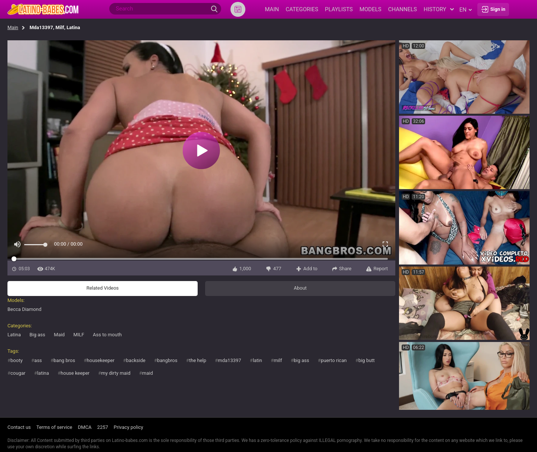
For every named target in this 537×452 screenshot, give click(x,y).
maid (147, 373)
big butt (366, 360)
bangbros (167, 360)
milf (278, 360)
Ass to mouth (107, 334)
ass (38, 360)
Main (12, 27)
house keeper (75, 373)
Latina (14, 334)
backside (135, 360)
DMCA (85, 427)
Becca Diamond (24, 309)
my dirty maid (116, 373)
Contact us (19, 427)
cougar (17, 373)
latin (257, 360)
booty (16, 360)
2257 (102, 427)
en (465, 9)
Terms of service (54, 427)
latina (43, 373)
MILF (78, 334)
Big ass (37, 334)
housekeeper (100, 360)
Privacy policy (128, 427)
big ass (301, 360)
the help (197, 360)
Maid (59, 334)
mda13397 (229, 360)
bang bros (64, 360)
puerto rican (333, 360)
